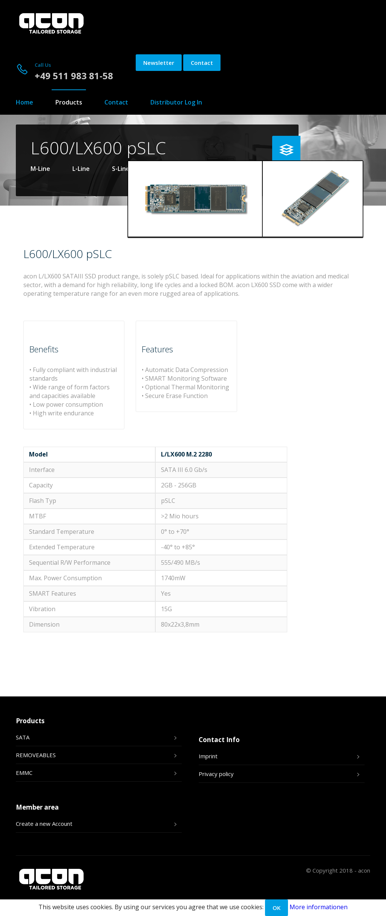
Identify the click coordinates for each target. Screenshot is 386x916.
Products (68, 102)
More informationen (319, 907)
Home (24, 102)
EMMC (24, 772)
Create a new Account (44, 823)
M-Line (40, 168)
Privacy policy (216, 774)
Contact (202, 62)
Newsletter (158, 62)
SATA (22, 737)
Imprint (208, 756)
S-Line (121, 168)
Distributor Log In (176, 102)
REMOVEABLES (36, 755)
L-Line (81, 168)
